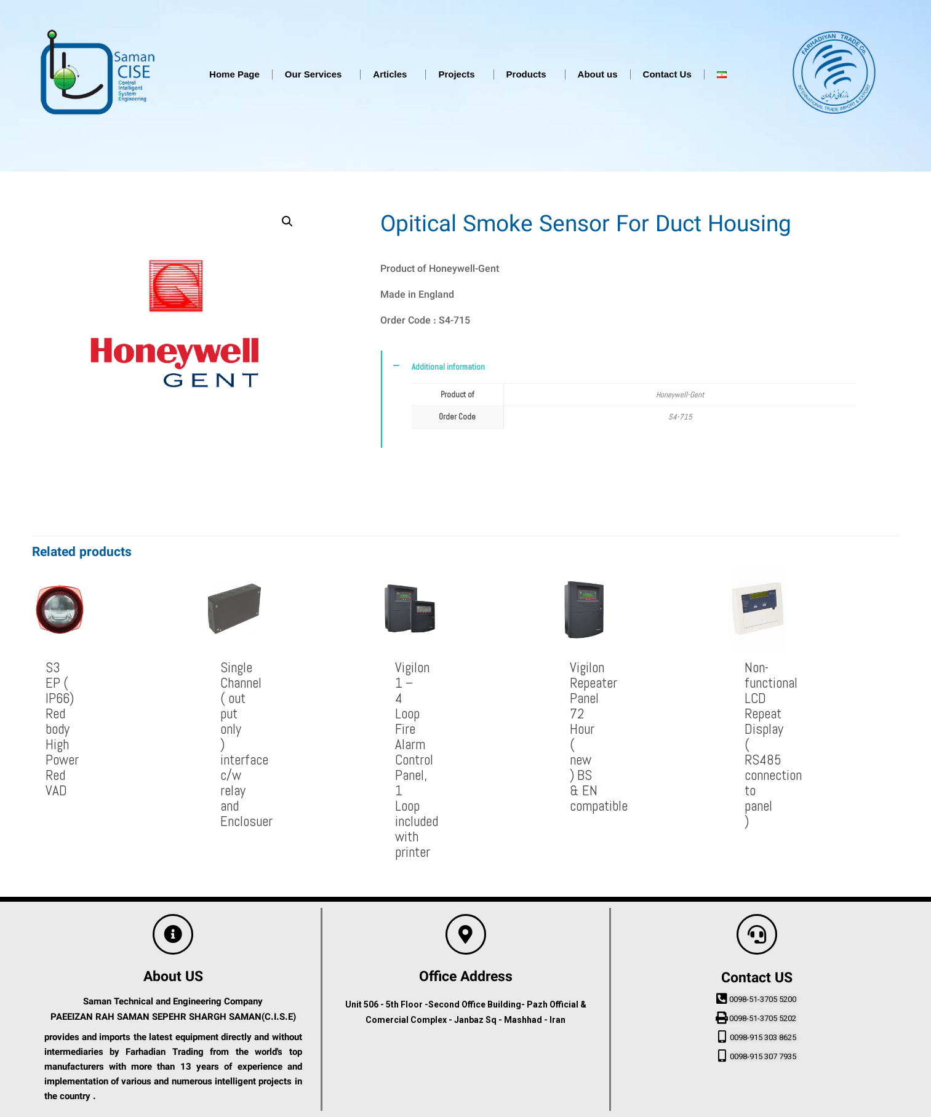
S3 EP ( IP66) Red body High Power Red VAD (62, 729)
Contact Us (667, 74)
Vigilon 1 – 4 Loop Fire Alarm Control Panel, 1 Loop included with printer (416, 759)
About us (598, 74)
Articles (393, 74)
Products (529, 74)
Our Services (316, 74)
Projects (459, 74)
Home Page (234, 74)
